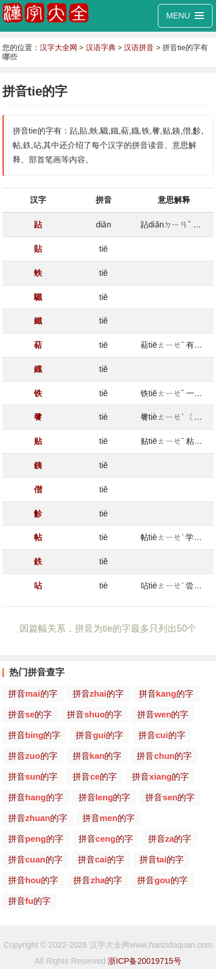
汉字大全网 (58, 47)
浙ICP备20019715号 (144, 961)
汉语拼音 (139, 47)
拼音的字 (33, 693)
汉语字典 (101, 47)
